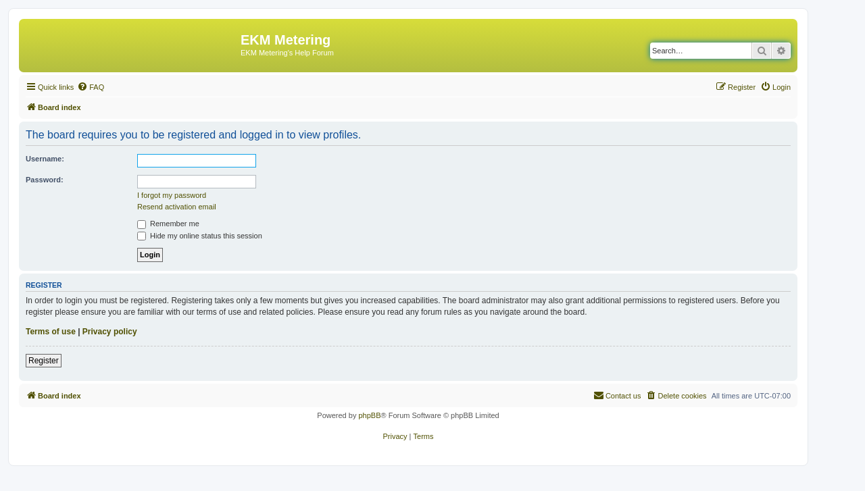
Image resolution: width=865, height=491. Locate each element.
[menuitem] (90, 87)
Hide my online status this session (199, 236)
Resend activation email (176, 207)
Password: (45, 180)
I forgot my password (171, 195)
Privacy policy (109, 331)
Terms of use (51, 331)
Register (43, 360)
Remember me (168, 223)
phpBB (369, 415)
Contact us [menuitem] (617, 395)
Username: (45, 159)
